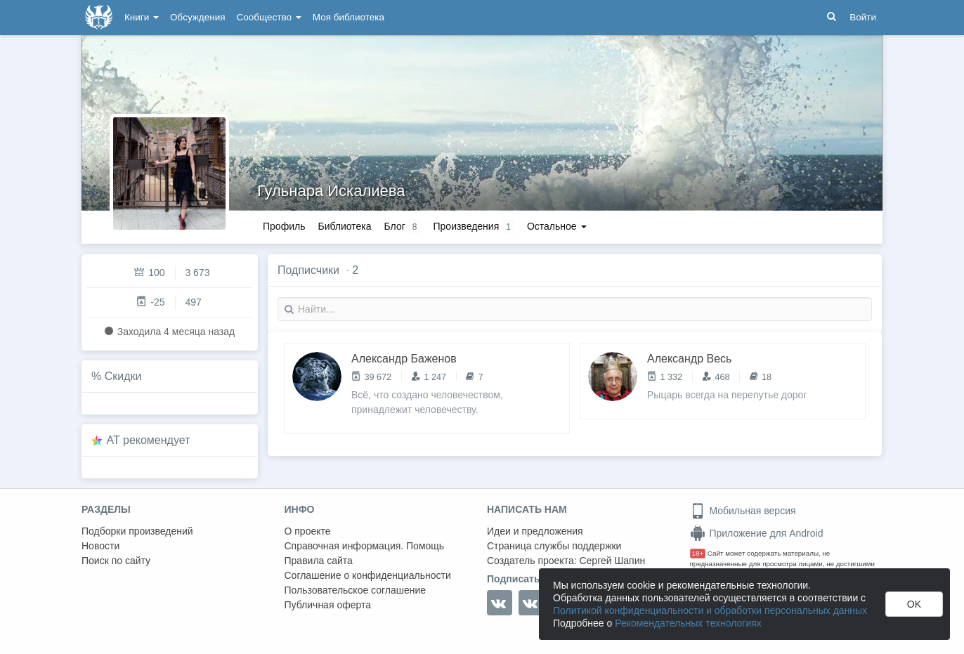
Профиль (284, 226)
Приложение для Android (756, 533)
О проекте (308, 531)
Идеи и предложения (535, 531)
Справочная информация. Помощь (365, 545)
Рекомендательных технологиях (688, 623)
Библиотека (344, 226)
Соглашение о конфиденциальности (368, 575)
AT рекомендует (148, 440)
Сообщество (269, 17)
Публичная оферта (328, 604)
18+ (698, 553)
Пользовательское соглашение (355, 590)
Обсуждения (197, 17)
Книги (141, 17)
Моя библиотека (348, 17)
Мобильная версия (743, 510)
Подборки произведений (137, 531)
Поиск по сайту (116, 560)
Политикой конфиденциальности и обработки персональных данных (710, 610)
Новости (100, 545)
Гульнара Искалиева (331, 191)
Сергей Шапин (612, 560)
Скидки (123, 376)
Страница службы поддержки (554, 545)
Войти (862, 17)
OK (914, 604)
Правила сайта (319, 560)
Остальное (557, 226)
